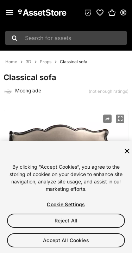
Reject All (66, 220)
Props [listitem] (45, 61)
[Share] (107, 119)
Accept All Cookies (66, 240)
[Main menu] (9, 13)
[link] (100, 12)
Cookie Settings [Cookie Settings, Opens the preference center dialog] (66, 204)
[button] (112, 12)
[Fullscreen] (120, 119)
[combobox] (66, 38)
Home (11, 61)
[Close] (127, 151)
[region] (66, 197)
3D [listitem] (28, 61)
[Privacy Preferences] (88, 12)
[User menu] (123, 12)
